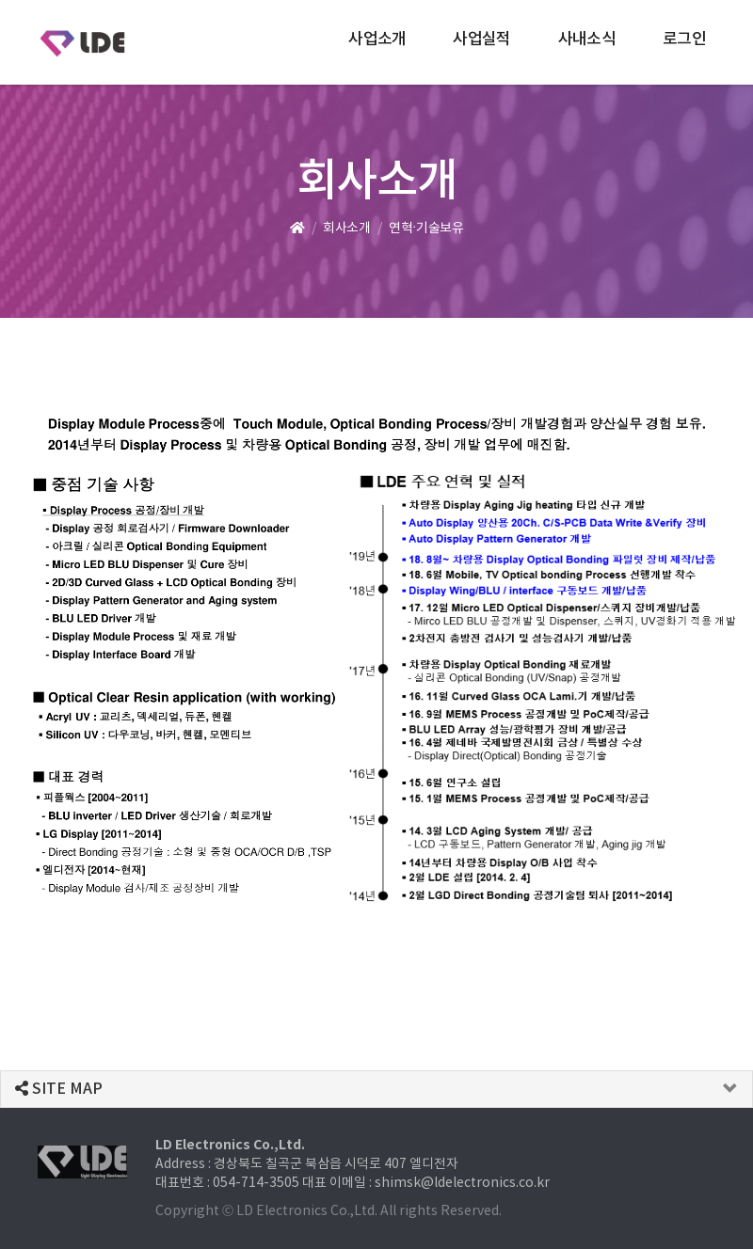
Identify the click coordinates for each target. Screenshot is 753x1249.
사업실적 (481, 39)
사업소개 (377, 39)
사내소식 (587, 39)
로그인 (684, 39)
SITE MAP (59, 1089)
